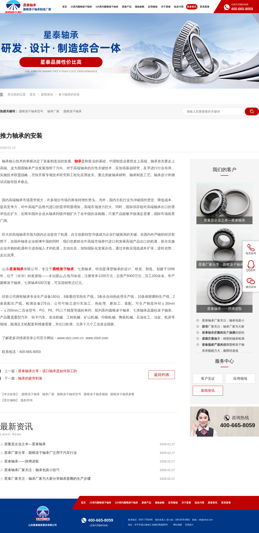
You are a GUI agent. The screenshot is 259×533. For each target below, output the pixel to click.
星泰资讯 (212, 502)
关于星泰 (186, 502)
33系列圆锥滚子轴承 (100, 502)
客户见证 (208, 378)
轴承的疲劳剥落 (30, 378)
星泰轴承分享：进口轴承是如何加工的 (47, 371)
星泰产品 (146, 502)
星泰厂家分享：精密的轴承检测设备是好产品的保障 (223, 339)
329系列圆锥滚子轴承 (126, 502)
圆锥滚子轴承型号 (31, 111)
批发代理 (199, 502)
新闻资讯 (47, 94)
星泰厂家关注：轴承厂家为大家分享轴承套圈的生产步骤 (47, 478)
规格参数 (159, 502)
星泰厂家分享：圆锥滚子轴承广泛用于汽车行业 (40, 453)
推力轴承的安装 (69, 94)
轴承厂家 (53, 111)
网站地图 (177, 525)
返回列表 (161, 375)
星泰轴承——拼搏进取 (21, 461)
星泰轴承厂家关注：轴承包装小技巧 (32, 470)
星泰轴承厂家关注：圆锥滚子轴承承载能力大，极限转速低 (223, 345)
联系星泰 (226, 502)
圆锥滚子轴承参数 (122, 394)
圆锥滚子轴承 (72, 111)
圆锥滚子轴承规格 (96, 394)
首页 (33, 94)
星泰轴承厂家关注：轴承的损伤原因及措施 (223, 333)
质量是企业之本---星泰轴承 (25, 444)
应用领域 (240, 378)
